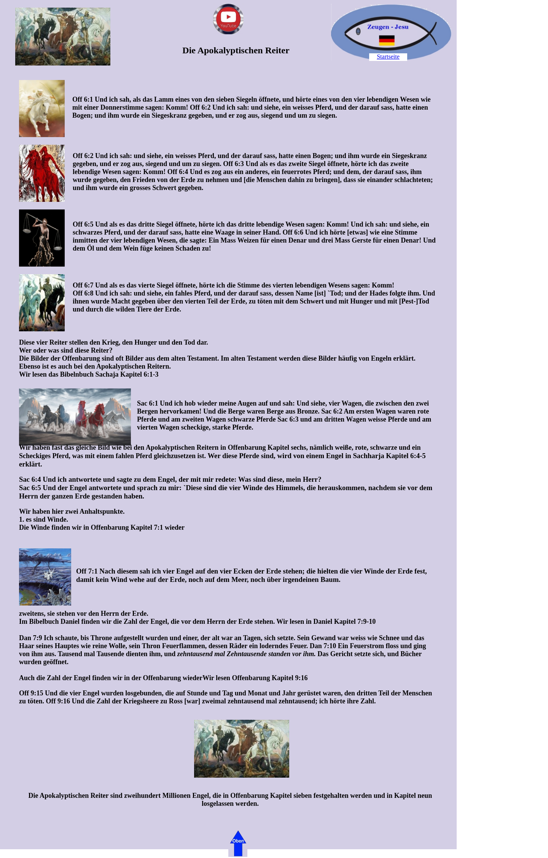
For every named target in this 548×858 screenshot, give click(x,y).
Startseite (388, 56)
